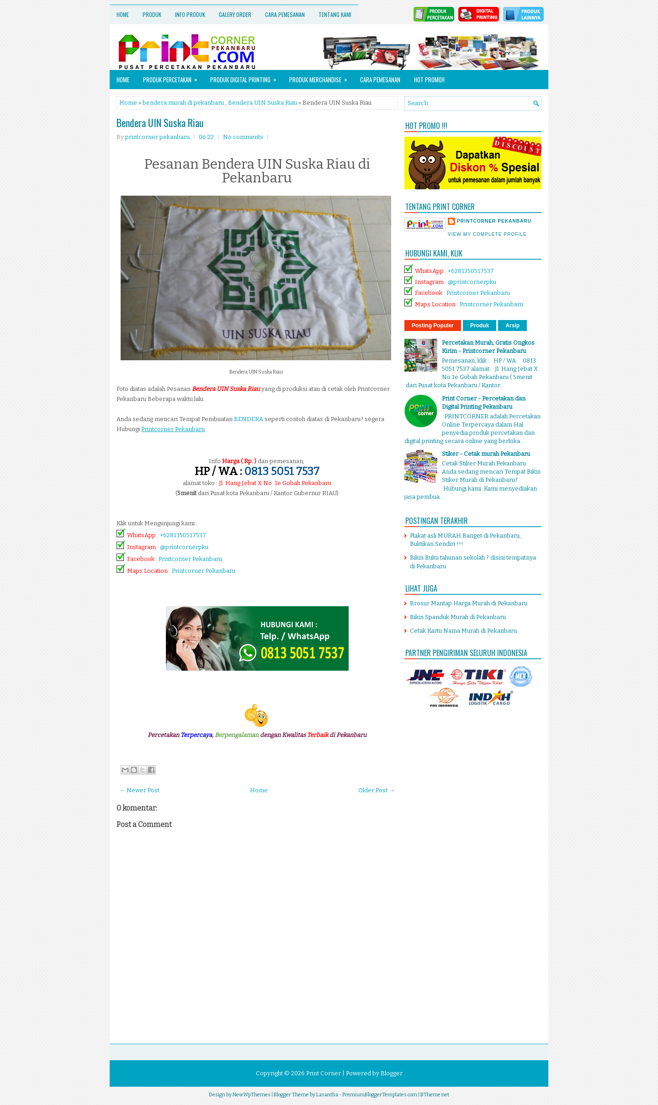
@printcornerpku (184, 547)
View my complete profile (487, 234)
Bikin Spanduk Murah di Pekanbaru (458, 617)
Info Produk (190, 14)
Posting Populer (433, 325)
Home (123, 14)
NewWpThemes (252, 1095)
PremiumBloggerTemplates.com (379, 1095)
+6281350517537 (183, 535)
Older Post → (376, 790)
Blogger (392, 1073)
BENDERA (248, 419)
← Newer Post (139, 790)
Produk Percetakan (173, 77)
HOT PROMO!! (429, 79)
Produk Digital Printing (246, 77)
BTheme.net (434, 1095)
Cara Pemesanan (285, 14)
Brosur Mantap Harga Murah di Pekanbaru (468, 603)
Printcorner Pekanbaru (190, 558)
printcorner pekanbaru (494, 221)
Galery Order (235, 14)
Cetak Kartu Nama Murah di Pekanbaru (463, 630)
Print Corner (323, 1073)
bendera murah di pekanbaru (183, 102)
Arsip (512, 325)
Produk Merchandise (321, 77)
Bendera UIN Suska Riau (262, 102)
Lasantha (327, 1095)
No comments (243, 136)
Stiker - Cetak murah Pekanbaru (486, 453)
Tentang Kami (334, 14)
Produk (152, 14)
